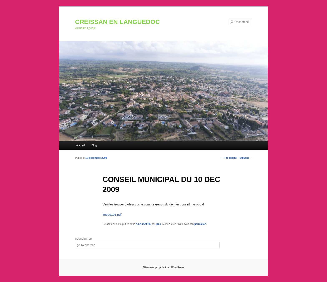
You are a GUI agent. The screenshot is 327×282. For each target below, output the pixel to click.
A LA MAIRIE (143, 224)
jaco (158, 224)
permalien (200, 224)
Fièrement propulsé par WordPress (163, 267)
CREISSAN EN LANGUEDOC (117, 21)
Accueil (80, 145)
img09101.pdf (112, 214)
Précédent (228, 157)
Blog (94, 145)
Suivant (246, 157)
